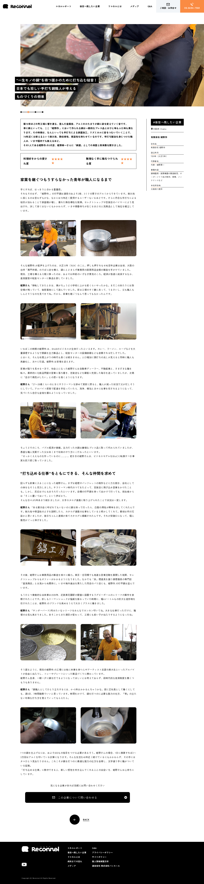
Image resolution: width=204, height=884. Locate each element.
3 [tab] (35, 112)
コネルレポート (63, 6)
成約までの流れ (75, 861)
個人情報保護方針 (100, 861)
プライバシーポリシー (102, 852)
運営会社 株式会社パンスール (106, 865)
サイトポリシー (99, 856)
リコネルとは (115, 6)
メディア (134, 6)
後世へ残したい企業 (90, 6)
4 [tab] (42, 112)
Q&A (150, 6)
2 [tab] (28, 112)
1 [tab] (21, 112)
